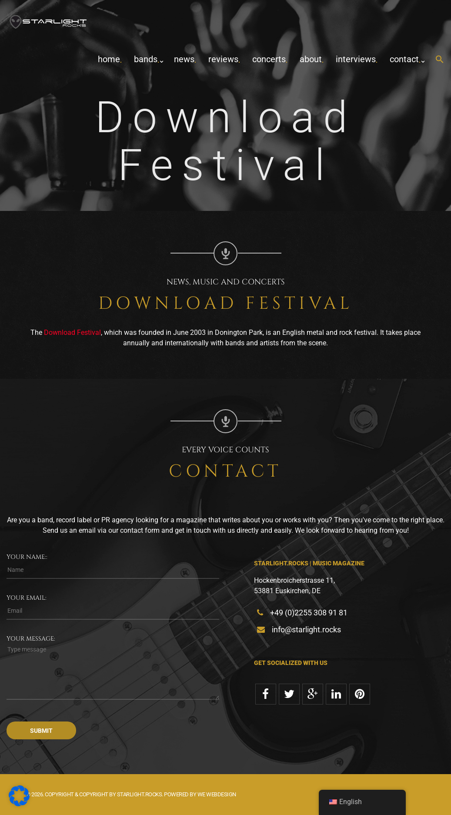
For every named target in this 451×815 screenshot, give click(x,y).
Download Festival (72, 332)
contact (404, 59)
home (109, 59)
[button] (439, 59)
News (184, 59)
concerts (269, 59)
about (311, 59)
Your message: (31, 639)
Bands (145, 59)
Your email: (27, 598)
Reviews (223, 59)
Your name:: (27, 557)
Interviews (356, 59)
